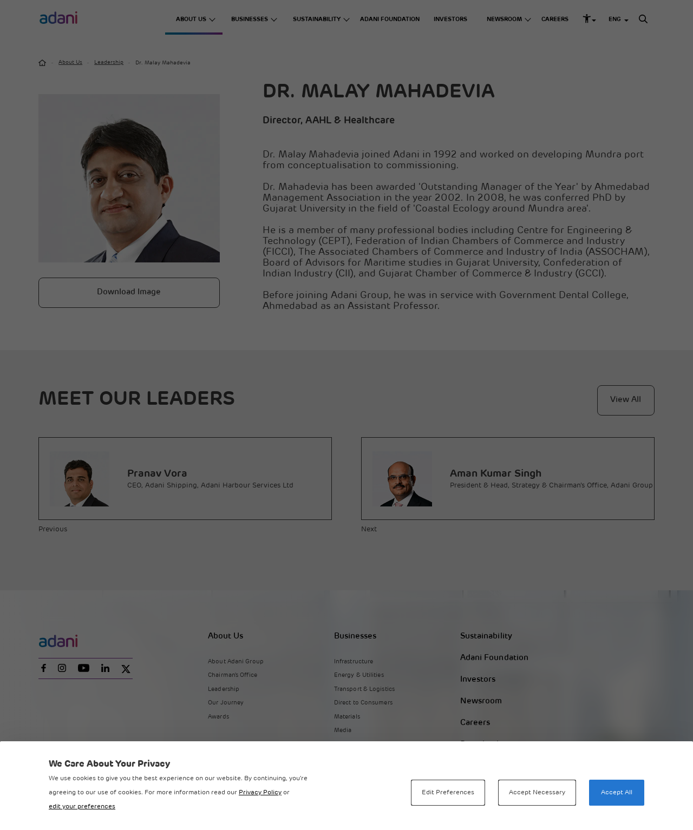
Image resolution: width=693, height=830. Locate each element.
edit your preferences (82, 806)
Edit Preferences (448, 792)
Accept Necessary (537, 792)
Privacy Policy (260, 792)
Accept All (616, 792)
